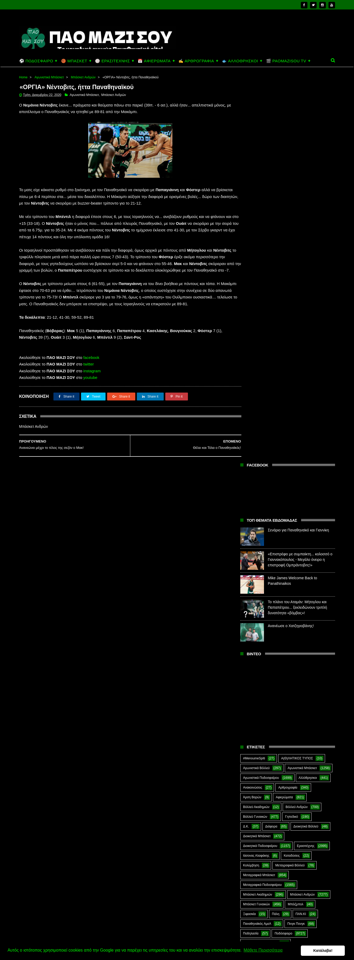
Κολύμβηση (251, 479)
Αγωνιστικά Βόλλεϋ (256, 382)
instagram (92, 384)
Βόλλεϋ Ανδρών (297, 421)
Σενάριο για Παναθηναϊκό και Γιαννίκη (298, 144)
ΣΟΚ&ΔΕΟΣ (252, 625)
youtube (90, 391)
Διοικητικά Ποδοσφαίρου (260, 460)
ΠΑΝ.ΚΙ (301, 528)
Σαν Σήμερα (251, 616)
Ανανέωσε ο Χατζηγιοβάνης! (291, 240)
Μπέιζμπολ (295, 518)
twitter (88, 378)
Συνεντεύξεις (252, 645)
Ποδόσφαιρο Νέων (302, 577)
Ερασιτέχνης (306, 460)
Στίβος (247, 635)
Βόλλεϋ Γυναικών (255, 431)
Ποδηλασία (250, 548)
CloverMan (250, 674)
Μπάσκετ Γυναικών (256, 518)
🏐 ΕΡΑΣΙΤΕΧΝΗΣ (112, 61)
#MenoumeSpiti (254, 372)
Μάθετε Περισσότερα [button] (262, 950)
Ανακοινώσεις (252, 402)
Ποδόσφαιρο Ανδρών (258, 567)
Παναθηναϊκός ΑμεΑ (257, 538)
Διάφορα (271, 441)
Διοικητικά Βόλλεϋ (305, 441)
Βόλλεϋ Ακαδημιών (256, 421)
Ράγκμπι (279, 596)
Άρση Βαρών (252, 411)
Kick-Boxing (283, 684)
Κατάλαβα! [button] (324, 950)
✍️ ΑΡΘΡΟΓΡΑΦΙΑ (196, 61)
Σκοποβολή (308, 616)
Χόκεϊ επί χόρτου (255, 664)
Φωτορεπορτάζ (294, 655)
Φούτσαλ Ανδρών (255, 655)
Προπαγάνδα (312, 586)
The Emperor (252, 703)
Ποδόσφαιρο (283, 548)
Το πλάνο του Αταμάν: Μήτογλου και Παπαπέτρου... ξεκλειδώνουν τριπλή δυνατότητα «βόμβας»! (297, 221)
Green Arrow (312, 674)
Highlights (250, 684)
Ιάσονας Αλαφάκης (256, 470)
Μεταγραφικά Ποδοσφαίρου (262, 499)
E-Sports (281, 674)
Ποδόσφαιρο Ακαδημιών (260, 557)
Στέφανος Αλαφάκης (290, 625)
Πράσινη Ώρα (277, 586)
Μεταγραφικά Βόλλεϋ (290, 479)
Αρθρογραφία (287, 402)
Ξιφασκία (249, 528)
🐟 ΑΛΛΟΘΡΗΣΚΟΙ (240, 61)
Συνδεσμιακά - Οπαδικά (284, 635)
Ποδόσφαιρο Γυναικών (259, 577)
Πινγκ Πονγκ (296, 538)
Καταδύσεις (292, 470)
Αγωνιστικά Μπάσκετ (49, 77)
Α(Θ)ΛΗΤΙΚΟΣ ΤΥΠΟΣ (297, 372)
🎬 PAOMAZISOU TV (286, 61)
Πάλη (275, 528)
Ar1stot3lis (288, 664)
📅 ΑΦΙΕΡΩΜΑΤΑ (154, 61)
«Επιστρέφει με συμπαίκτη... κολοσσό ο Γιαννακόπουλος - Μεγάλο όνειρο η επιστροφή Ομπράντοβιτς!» (300, 173)
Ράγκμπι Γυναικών (296, 606)
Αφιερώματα (284, 411)
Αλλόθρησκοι (308, 392)
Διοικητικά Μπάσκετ (257, 450)
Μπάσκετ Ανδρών (83, 77)
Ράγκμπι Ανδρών (255, 606)
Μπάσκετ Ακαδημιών (257, 509)
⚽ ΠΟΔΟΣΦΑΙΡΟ (36, 61)
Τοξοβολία (284, 645)
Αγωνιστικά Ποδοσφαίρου (261, 392)
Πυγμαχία (250, 596)
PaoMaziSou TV (254, 693)
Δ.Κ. (246, 441)
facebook (91, 371)
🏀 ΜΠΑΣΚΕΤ (74, 61)
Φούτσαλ (313, 645)
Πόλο (247, 586)
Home (23, 77)
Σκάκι (281, 616)
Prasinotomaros (295, 693)
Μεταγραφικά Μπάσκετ (259, 489)
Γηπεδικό (291, 431)
